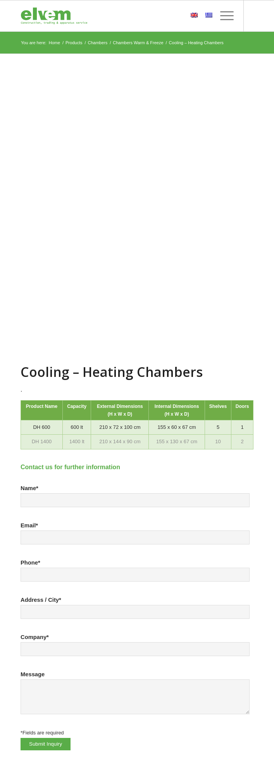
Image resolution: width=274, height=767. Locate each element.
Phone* (30, 563)
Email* (29, 525)
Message (33, 674)
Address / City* (41, 600)
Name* (29, 488)
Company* (35, 637)
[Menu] (223, 15)
